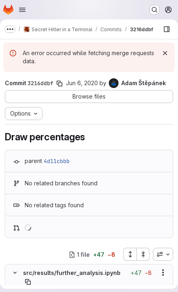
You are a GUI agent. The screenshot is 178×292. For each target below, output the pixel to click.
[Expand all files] (129, 254)
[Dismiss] (165, 53)
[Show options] (163, 272)
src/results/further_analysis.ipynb (72, 272)
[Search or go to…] (154, 10)
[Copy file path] (28, 282)
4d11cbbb (57, 161)
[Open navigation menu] (22, 9)
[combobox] (163, 254)
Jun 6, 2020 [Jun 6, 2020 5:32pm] (82, 82)
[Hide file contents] (15, 272)
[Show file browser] (166, 29)
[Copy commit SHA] (59, 83)
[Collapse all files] (143, 254)
